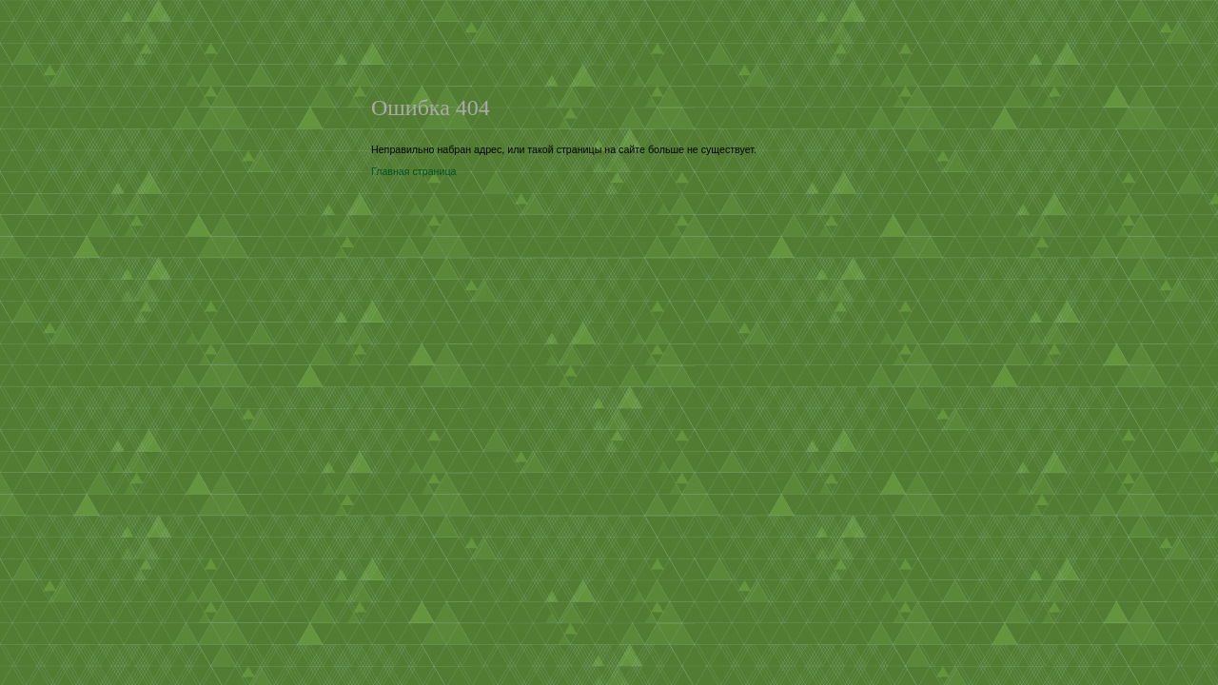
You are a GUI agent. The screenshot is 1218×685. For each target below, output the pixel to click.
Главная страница (413, 171)
